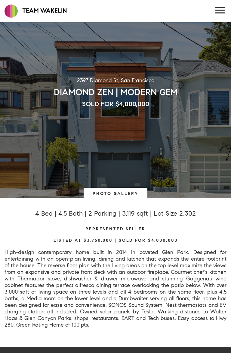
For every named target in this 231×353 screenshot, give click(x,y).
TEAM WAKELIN (36, 11)
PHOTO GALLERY (115, 193)
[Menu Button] (220, 10)
